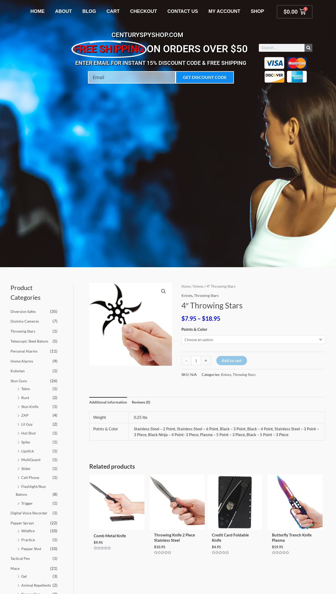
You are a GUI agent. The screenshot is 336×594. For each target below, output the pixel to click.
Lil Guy (27, 424)
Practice (28, 539)
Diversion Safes (24, 311)
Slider (26, 468)
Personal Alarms (24, 351)
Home (37, 11)
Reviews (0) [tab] (145, 402)
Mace (15, 568)
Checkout (143, 11)
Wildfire (28, 530)
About (63, 11)
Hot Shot (28, 433)
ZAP (25, 415)
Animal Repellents (37, 584)
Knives (199, 286)
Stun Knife (30, 406)
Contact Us (182, 11)
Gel (24, 576)
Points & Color (194, 329)
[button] (163, 291)
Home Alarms (22, 360)
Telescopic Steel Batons (30, 341)
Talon (25, 388)
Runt (25, 397)
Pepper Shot (31, 548)
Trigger (27, 502)
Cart (113, 11)
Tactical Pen (20, 558)
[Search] (308, 48)
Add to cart (232, 361)
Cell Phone (30, 477)
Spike (26, 441)
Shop (257, 11)
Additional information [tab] (110, 402)
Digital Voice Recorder (29, 512)
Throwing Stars (23, 331)
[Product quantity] (196, 361)
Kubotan (17, 370)
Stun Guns (19, 380)
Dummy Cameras (25, 321)
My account (224, 11)
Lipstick (28, 450)
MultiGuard (31, 459)
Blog (89, 11)
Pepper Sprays (22, 522)
